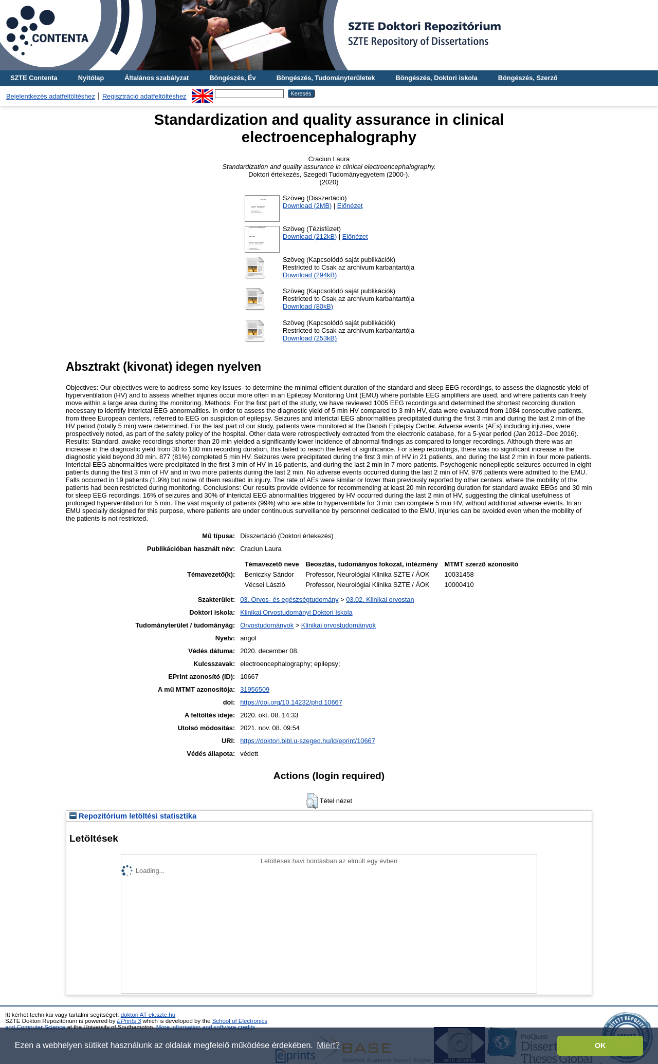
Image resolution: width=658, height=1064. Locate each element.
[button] (312, 801)
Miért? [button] (328, 1045)
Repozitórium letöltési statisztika (132, 816)
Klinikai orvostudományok (338, 625)
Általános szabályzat (156, 78)
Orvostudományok (267, 625)
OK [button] (600, 1045)
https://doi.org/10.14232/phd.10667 (291, 702)
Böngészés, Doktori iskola (436, 78)
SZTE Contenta (34, 78)
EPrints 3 (129, 1021)
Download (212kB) (310, 236)
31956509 (254, 689)
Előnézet (350, 206)
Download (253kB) (310, 338)
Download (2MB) (307, 206)
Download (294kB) (310, 275)
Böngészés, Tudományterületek (326, 78)
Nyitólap (91, 78)
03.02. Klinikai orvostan (380, 599)
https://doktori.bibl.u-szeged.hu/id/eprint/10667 (307, 741)
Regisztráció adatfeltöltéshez (144, 96)
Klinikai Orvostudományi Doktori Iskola (296, 612)
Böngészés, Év (232, 78)
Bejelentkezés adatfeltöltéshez (50, 96)
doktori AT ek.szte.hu (148, 1015)
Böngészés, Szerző (528, 78)
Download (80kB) (308, 306)
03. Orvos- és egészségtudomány (289, 599)
